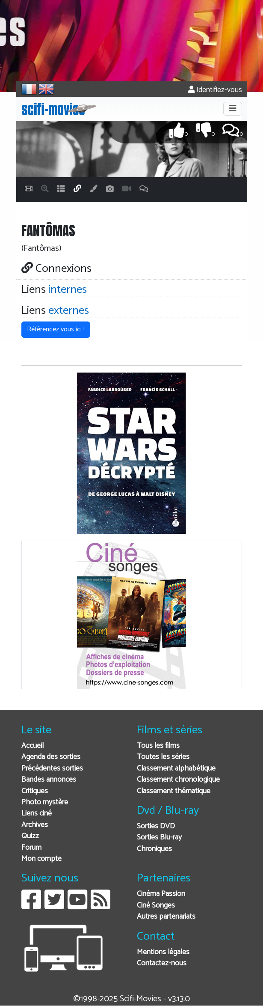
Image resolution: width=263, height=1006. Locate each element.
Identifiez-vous (215, 90)
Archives (34, 825)
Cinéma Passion (161, 894)
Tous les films (158, 746)
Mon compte (41, 859)
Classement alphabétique (176, 768)
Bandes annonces (48, 780)
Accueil (32, 746)
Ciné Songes (156, 905)
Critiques (34, 791)
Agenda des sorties (50, 757)
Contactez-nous (161, 963)
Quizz (30, 836)
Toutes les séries (163, 757)
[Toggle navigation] (232, 109)
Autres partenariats (166, 917)
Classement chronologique (178, 780)
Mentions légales (163, 952)
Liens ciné (36, 813)
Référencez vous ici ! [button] (56, 329)
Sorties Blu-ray (159, 837)
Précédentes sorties (52, 768)
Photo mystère (44, 802)
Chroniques (154, 849)
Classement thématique (173, 791)
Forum (31, 848)
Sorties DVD (156, 826)
